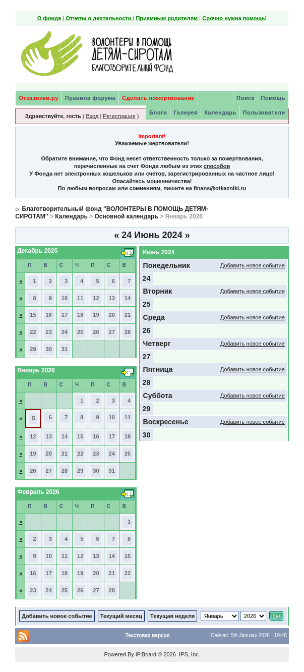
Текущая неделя (172, 616)
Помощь (273, 98)
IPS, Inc (189, 654)
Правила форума (90, 98)
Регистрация (119, 116)
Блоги (158, 112)
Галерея (185, 112)
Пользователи (264, 112)
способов (217, 166)
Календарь (220, 112)
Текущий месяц (121, 616)
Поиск (245, 98)
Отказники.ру (38, 98)
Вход (92, 116)
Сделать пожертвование (158, 98)
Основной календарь (126, 216)
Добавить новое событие (252, 265)
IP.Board (146, 654)
